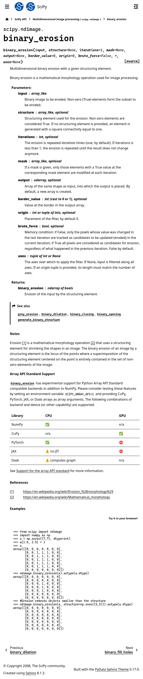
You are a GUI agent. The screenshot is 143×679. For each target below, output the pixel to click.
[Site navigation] (7, 6)
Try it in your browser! (123, 518)
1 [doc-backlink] (12, 491)
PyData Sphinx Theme (112, 669)
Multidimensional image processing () (67, 19)
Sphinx (31, 673)
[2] (93, 343)
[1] (24, 343)
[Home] (7, 19)
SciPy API (20, 19)
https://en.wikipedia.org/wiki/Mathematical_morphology (66, 497)
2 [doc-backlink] (12, 497)
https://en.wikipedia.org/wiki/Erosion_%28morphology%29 (68, 491)
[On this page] (136, 6)
